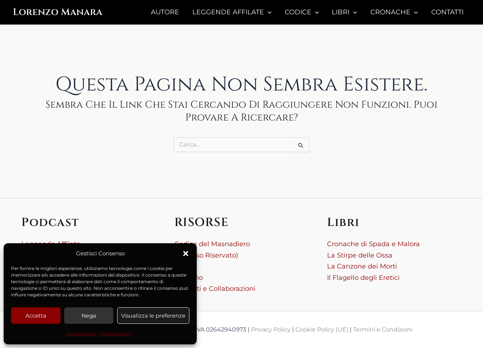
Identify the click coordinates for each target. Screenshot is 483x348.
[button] (185, 253)
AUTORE (165, 12)
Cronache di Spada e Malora (373, 244)
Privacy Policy (115, 333)
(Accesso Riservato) (206, 255)
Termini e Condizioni (383, 329)
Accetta (35, 315)
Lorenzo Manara (57, 12)
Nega (88, 315)
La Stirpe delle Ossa (359, 255)
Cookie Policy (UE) (321, 329)
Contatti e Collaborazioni (214, 289)
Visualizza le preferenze (153, 315)
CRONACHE (394, 12)
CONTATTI (447, 12)
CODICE (302, 12)
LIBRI (344, 12)
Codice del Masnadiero (212, 244)
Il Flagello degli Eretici (363, 278)
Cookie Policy (81, 333)
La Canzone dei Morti (362, 266)
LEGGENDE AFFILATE (232, 12)
